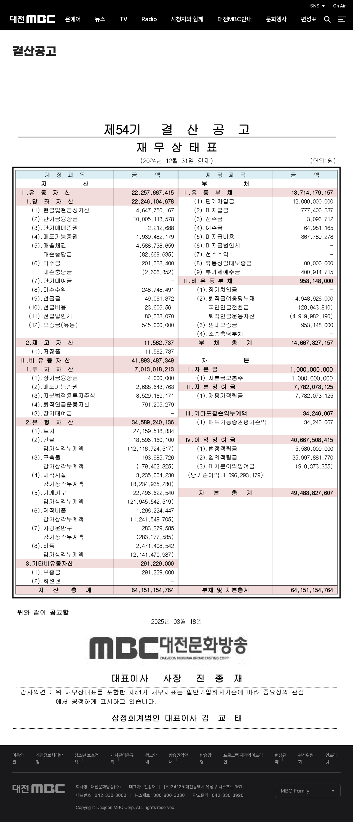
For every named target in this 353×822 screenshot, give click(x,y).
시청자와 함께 (187, 19)
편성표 (309, 19)
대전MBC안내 (235, 19)
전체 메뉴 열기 (342, 19)
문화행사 (276, 19)
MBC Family (295, 791)
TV (123, 19)
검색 (325, 19)
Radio (149, 19)
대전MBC (32, 19)
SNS (314, 6)
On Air (339, 6)
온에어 (73, 19)
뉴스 (100, 19)
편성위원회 (306, 759)
